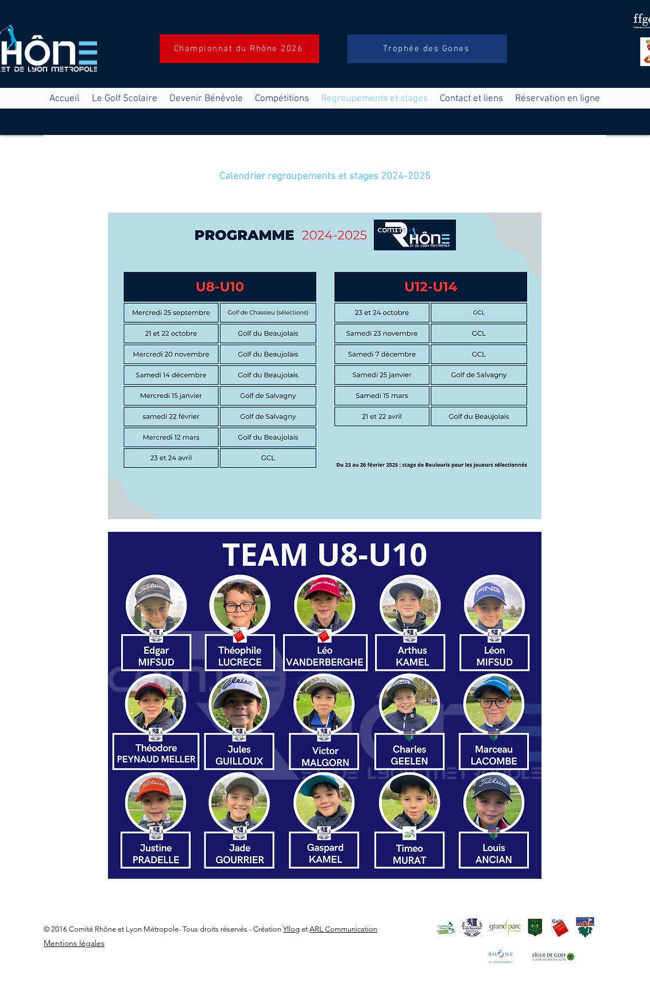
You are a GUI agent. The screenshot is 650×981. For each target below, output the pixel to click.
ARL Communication (343, 929)
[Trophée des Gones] (427, 48)
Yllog (291, 929)
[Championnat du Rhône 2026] (239, 48)
